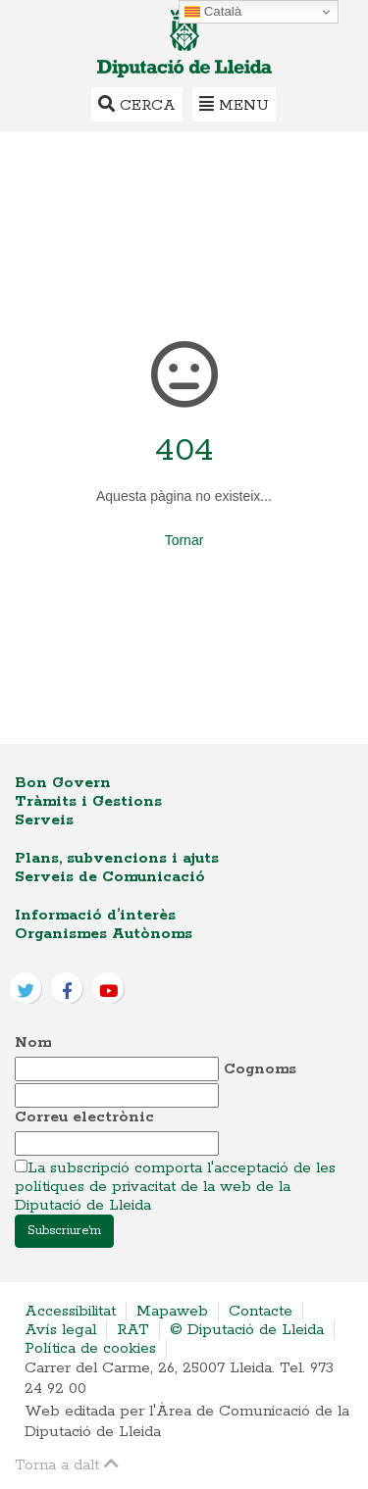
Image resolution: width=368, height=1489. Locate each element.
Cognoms (260, 1069)
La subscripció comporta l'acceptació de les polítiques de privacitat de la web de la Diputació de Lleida (175, 1187)
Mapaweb (172, 1311)
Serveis (44, 820)
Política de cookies (90, 1348)
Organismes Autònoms (103, 933)
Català (212, 12)
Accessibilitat (70, 1311)
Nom (33, 1042)
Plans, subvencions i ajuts (117, 858)
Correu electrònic (84, 1117)
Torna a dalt (67, 1464)
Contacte (260, 1311)
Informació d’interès (95, 915)
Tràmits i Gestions (88, 801)
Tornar (184, 540)
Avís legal (60, 1329)
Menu (234, 104)
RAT (133, 1329)
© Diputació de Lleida (247, 1329)
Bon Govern (63, 782)
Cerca (137, 104)
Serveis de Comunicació (110, 877)
